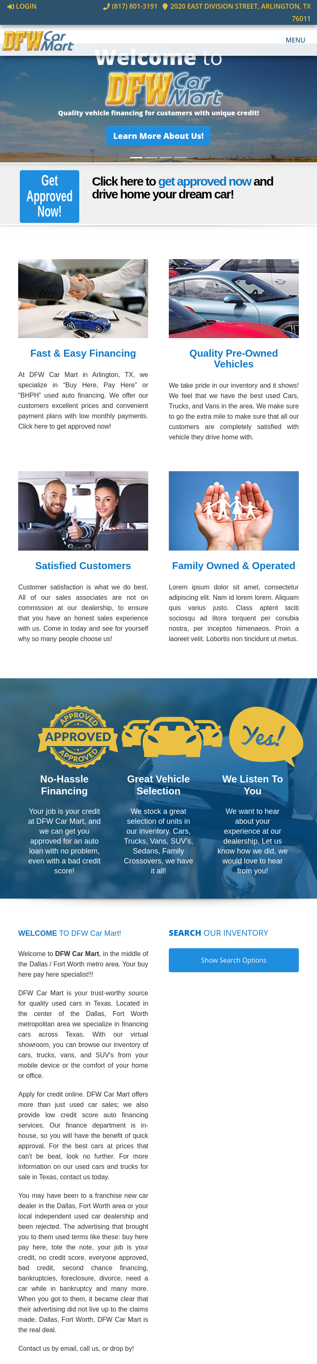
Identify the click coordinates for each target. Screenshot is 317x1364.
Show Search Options (234, 960)
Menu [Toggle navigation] (291, 28)
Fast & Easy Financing (83, 353)
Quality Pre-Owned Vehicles (233, 359)
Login (22, 6)
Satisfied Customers (83, 565)
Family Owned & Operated (234, 565)
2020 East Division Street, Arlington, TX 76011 (226, 6)
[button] (159, 135)
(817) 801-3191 (110, 6)
